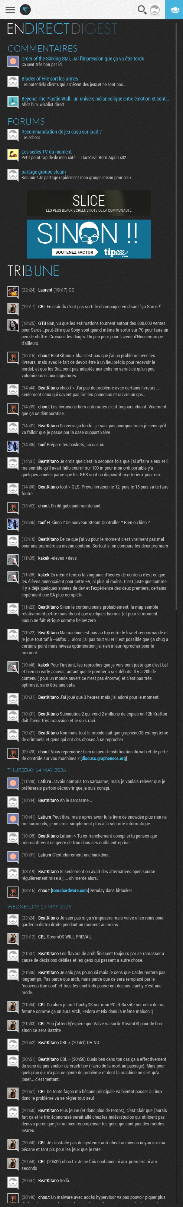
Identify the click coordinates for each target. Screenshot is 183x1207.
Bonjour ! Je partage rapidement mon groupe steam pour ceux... (78, 177)
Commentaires (42, 48)
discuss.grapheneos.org (104, 758)
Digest (94, 28)
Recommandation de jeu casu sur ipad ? (62, 132)
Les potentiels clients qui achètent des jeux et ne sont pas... (74, 84)
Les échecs (31, 137)
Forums (26, 121)
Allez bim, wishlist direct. (44, 104)
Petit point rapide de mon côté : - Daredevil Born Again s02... (76, 157)
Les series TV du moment (47, 152)
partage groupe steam (44, 172)
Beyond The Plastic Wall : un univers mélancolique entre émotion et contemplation (96, 99)
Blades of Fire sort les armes (50, 79)
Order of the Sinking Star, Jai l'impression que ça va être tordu (83, 59)
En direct (38, 28)
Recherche (142, 10)
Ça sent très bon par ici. (42, 64)
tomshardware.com (70, 890)
